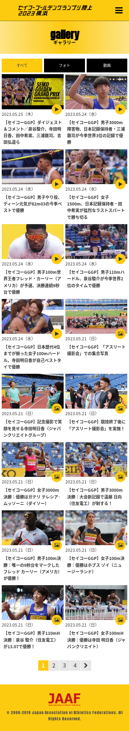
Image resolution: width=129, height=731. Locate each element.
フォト (64, 65)
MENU (119, 10)
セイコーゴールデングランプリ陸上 (55, 10)
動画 (107, 65)
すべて (22, 65)
